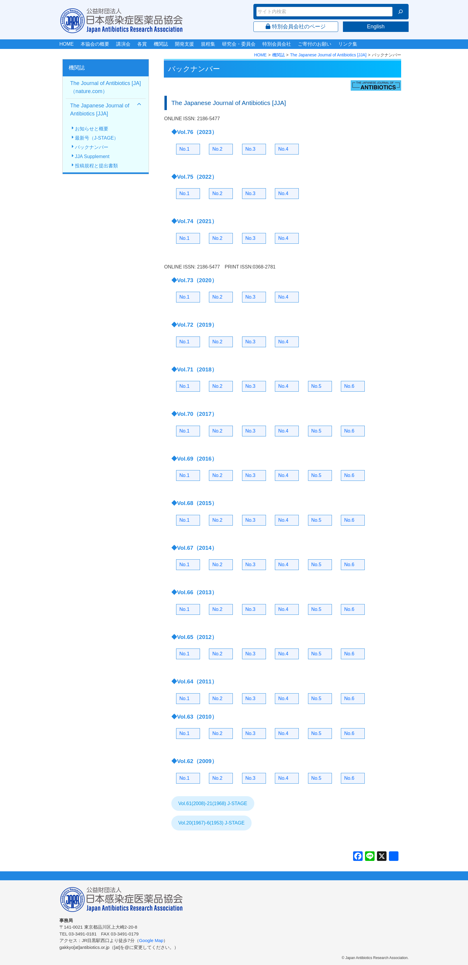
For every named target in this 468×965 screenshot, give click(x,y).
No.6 (349, 386)
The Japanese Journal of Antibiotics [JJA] (328, 55)
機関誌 (161, 44)
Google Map (151, 940)
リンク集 (347, 44)
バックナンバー (91, 147)
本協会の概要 (95, 44)
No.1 (184, 149)
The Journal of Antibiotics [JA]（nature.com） (105, 87)
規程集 (208, 44)
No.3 (250, 149)
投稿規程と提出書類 (96, 165)
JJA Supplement (92, 156)
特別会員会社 (276, 44)
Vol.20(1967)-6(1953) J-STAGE (211, 822)
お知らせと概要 (91, 128)
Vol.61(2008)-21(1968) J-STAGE (212, 803)
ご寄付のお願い (314, 44)
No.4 (283, 149)
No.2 (217, 149)
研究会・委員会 (238, 44)
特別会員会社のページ (296, 27)
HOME (66, 44)
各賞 (142, 44)
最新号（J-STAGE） (96, 137)
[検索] (400, 11)
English (375, 27)
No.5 (316, 386)
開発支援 (184, 44)
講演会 (123, 44)
